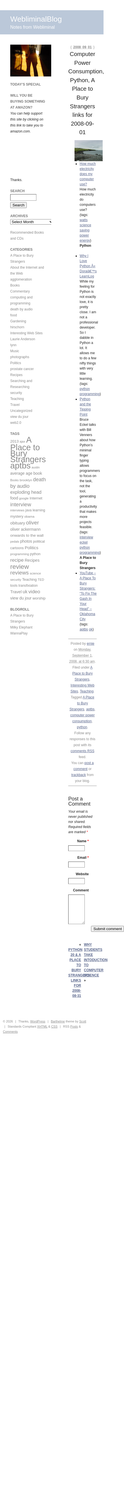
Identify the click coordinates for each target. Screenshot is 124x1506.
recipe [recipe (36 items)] (17, 560)
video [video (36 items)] (34, 591)
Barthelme (58, 1021)
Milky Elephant (21, 627)
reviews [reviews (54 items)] (19, 573)
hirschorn (17, 327)
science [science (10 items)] (35, 573)
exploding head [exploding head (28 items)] (26, 492)
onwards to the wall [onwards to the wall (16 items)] (27, 535)
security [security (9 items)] (15, 579)
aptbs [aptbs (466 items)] (20, 465)
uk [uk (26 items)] (25, 591)
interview (86, 537)
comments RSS (82, 751)
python (85, 389)
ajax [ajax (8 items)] (22, 441)
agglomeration (21, 279)
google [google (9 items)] (24, 498)
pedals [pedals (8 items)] (14, 541)
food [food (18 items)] (14, 498)
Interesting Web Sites (26, 333)
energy (85, 240)
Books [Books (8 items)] (14, 480)
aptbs (84, 629)
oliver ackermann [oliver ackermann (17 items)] (25, 529)
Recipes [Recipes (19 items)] (32, 560)
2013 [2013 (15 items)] (14, 441)
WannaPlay (19, 633)
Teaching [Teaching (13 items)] (29, 579)
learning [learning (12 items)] (39, 510)
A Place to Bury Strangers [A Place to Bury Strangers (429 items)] (28, 449)
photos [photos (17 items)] (26, 541)
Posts (74, 1026)
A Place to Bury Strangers (82, 673)
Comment (81, 890)
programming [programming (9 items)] (19, 554)
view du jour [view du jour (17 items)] (21, 598)
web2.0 (15, 423)
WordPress (37, 1021)
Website (82, 874)
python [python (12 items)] (35, 554)
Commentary (20, 291)
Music (14, 351)
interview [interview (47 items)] (20, 504)
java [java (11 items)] (28, 510)
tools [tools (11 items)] (13, 586)
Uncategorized (21, 411)
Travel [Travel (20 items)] (16, 592)
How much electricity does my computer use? (88, 174)
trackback (78, 775)
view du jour (19, 417)
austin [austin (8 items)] (36, 467)
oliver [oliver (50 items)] (32, 523)
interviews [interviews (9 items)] (17, 510)
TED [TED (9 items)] (41, 579)
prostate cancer (22, 369)
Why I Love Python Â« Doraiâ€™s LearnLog (88, 266)
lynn (13, 345)
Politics (15, 363)
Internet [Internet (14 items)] (36, 498)
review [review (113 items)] (19, 566)
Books (15, 285)
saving (85, 230)
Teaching (87, 691)
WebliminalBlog (36, 19)
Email (83, 858)
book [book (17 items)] (37, 473)
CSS (54, 1026)
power (84, 235)
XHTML (42, 1026)
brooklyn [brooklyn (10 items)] (26, 480)
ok (91, 629)
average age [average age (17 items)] (21, 473)
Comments (10, 1031)
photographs (19, 357)
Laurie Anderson (22, 339)
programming (90, 394)
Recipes (16, 375)
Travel (15, 405)
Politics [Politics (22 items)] (31, 547)
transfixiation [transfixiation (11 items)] (28, 586)
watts (84, 220)
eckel (84, 542)
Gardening (18, 321)
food (13, 315)
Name (83, 841)
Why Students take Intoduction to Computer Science (96, 960)
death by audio (21, 309)
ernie (90, 644)
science (85, 225)
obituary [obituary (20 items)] (17, 523)
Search (17, 191)
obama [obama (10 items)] (29, 516)
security (16, 393)
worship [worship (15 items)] (39, 598)
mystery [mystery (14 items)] (16, 516)
